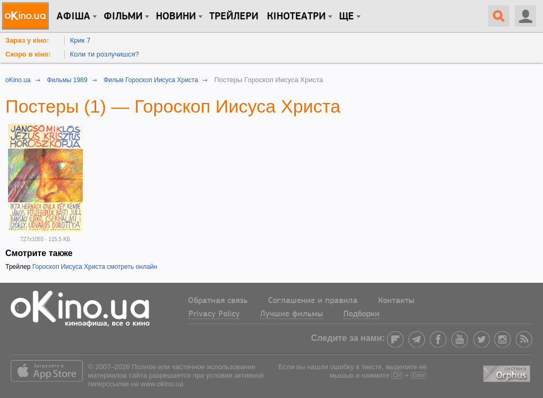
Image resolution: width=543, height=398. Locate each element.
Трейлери (233, 16)
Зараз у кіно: (27, 40)
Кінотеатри (296, 16)
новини (176, 16)
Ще (346, 16)
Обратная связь (218, 301)
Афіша (73, 16)
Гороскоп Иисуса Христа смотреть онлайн (94, 266)
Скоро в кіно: (28, 54)
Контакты (396, 301)
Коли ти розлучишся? (104, 54)
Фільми (123, 16)
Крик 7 (80, 40)
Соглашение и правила (313, 301)
